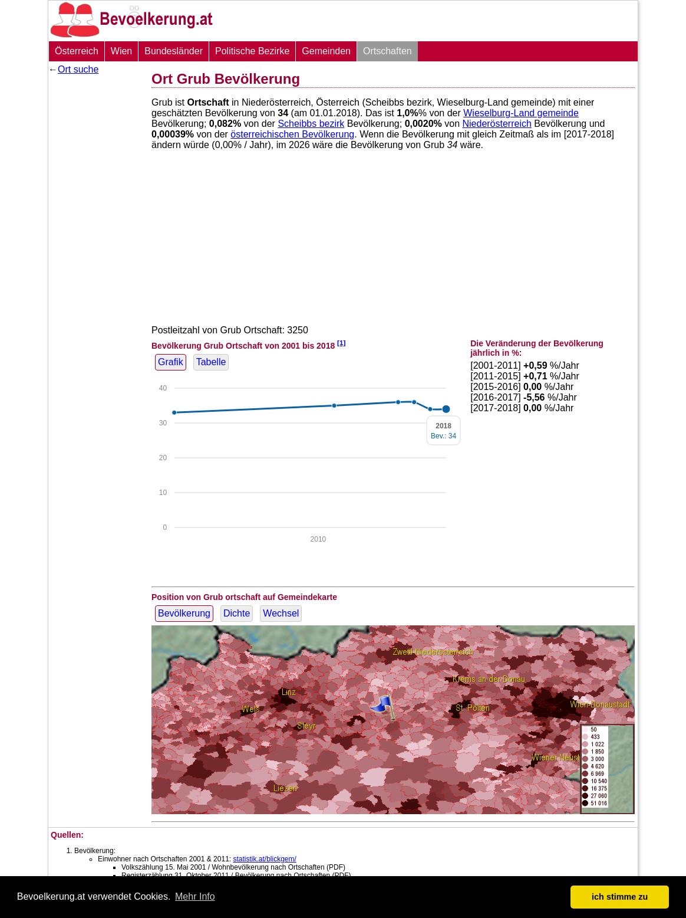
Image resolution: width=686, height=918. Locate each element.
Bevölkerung (184, 613)
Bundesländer (173, 51)
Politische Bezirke (252, 51)
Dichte (236, 613)
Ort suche (78, 69)
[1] (341, 342)
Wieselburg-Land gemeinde (521, 113)
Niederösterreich (496, 124)
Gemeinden (326, 51)
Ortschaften (387, 51)
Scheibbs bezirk (311, 124)
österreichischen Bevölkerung (292, 134)
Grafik (170, 362)
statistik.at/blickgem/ (264, 859)
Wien (121, 51)
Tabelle (211, 362)
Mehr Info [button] (195, 896)
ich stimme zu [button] (620, 896)
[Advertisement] (95, 257)
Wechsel (281, 613)
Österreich (76, 51)
